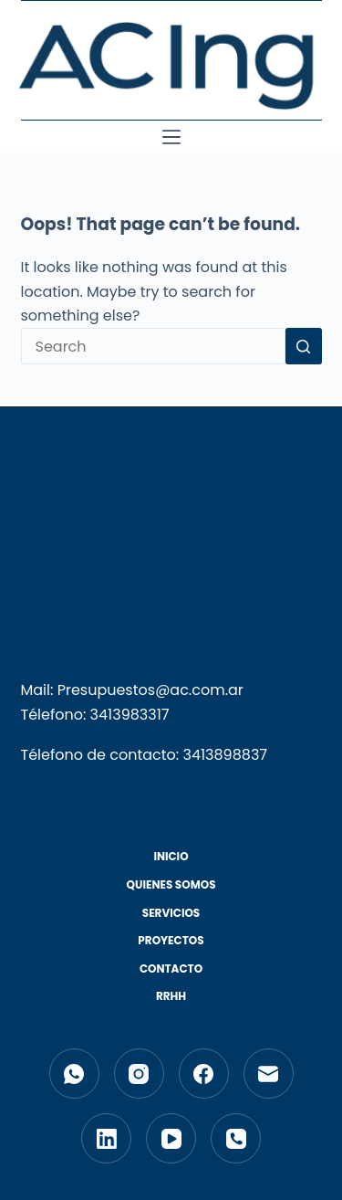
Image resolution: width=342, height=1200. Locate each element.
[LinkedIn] (106, 1138)
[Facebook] (204, 1073)
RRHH (171, 996)
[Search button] (303, 346)
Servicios (171, 913)
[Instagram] (139, 1073)
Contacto (171, 969)
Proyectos (170, 940)
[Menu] (171, 137)
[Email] (269, 1073)
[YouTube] (171, 1138)
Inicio (170, 856)
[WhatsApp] (74, 1073)
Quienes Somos (170, 885)
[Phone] (236, 1138)
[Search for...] (153, 346)
